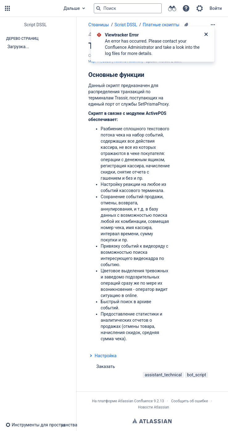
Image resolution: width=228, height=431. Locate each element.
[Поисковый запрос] (128, 8)
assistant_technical (163, 374)
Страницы (98, 24)
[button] (7, 8)
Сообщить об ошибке (189, 401)
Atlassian (152, 421)
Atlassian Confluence (135, 401)
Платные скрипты (161, 24)
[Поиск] (98, 8)
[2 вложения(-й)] (186, 24)
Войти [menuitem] (215, 8)
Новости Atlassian (153, 407)
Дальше (72, 8)
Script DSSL (125, 24)
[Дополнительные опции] (213, 24)
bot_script (196, 374)
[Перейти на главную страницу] (34, 8)
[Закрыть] (206, 35)
